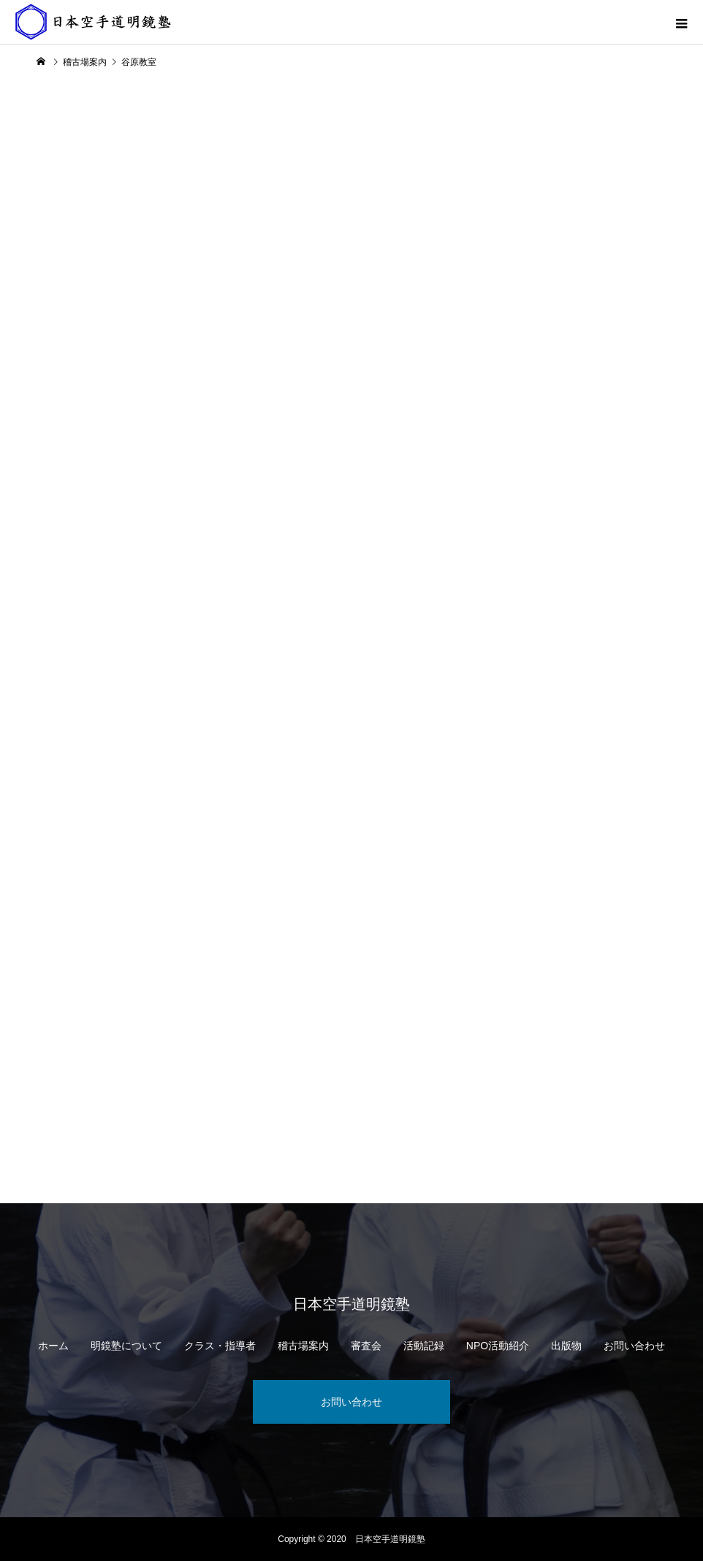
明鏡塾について (126, 1345)
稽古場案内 (303, 1345)
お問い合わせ (634, 1345)
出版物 (566, 1345)
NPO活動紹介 (497, 1345)
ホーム (53, 1345)
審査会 (366, 1345)
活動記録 (423, 1345)
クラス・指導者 (220, 1345)
